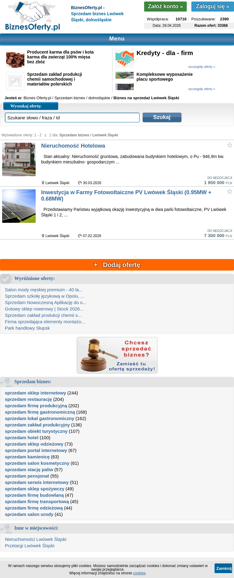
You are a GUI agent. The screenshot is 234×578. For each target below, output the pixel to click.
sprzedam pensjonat (27, 475)
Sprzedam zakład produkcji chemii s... (43, 315)
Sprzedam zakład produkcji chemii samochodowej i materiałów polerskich (54, 79)
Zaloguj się (212, 6)
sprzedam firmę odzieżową (34, 507)
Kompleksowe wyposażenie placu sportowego (164, 77)
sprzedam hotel (21, 437)
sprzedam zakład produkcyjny (37, 424)
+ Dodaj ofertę (117, 264)
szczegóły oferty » (201, 66)
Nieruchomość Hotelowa (73, 146)
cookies (139, 573)
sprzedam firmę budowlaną (34, 495)
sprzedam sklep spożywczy (34, 488)
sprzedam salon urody (29, 514)
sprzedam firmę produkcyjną (36, 405)
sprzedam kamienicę (27, 456)
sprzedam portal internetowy (36, 450)
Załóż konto (165, 6)
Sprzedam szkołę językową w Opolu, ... (44, 296)
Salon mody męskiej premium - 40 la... (44, 289)
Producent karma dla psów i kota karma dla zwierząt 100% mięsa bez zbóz (60, 57)
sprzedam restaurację (28, 399)
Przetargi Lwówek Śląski (30, 545)
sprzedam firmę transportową (37, 501)
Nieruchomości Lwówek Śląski (35, 539)
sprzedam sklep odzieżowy (34, 444)
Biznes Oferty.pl (37, 98)
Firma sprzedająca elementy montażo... (45, 321)
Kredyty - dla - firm (164, 52)
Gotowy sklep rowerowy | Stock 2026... (44, 308)
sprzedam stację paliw (29, 469)
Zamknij (224, 568)
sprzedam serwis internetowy (37, 482)
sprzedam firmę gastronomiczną (40, 412)
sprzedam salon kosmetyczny (37, 463)
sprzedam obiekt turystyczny (36, 431)
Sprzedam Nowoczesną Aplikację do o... (46, 302)
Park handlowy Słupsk (27, 328)
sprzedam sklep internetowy (35, 392)
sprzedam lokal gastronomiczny (39, 418)
